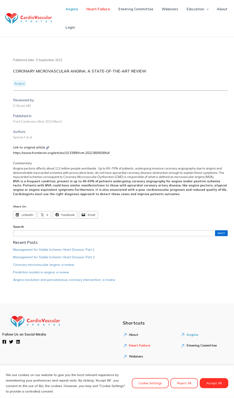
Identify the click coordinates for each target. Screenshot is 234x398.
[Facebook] (4, 342)
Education (191, 9)
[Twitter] (11, 342)
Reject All (184, 383)
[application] (199, 9)
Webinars (164, 9)
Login (69, 27)
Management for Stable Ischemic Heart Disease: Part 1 (54, 249)
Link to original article (31, 147)
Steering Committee (132, 9)
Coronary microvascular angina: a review (43, 265)
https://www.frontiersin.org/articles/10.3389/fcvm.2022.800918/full (61, 153)
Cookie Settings (150, 383)
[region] (117, 381)
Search (18, 227)
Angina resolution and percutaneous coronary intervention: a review (64, 280)
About (214, 9)
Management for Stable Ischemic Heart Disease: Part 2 (54, 257)
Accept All (214, 383)
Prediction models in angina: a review (41, 272)
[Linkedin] (18, 342)
